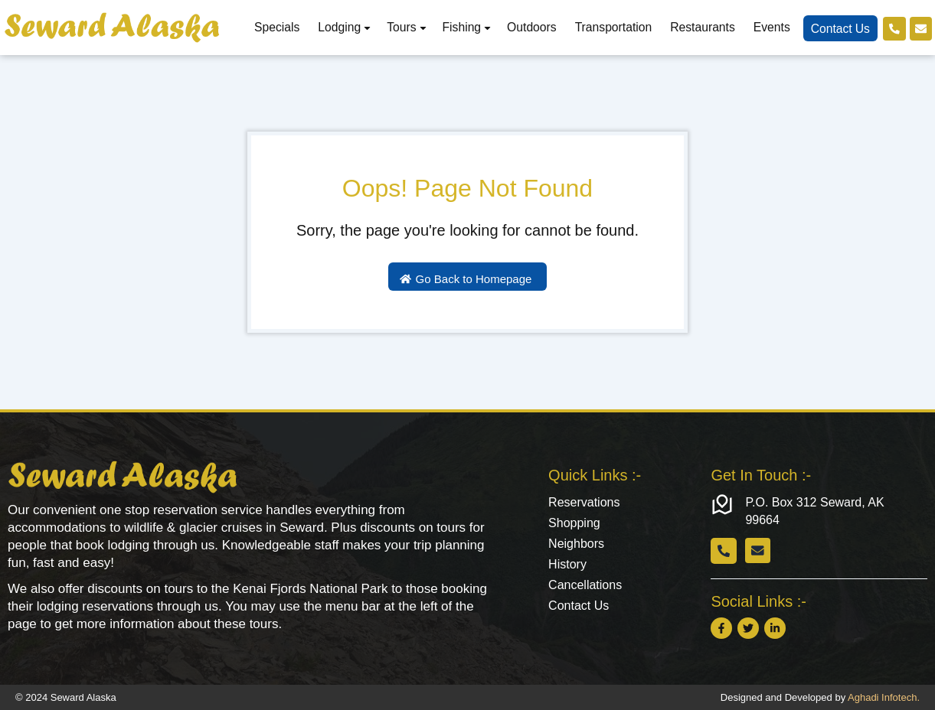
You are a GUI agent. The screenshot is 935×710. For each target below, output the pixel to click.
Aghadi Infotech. (884, 697)
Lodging (342, 27)
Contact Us (838, 28)
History (567, 566)
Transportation (611, 27)
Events (769, 27)
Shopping (574, 523)
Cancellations (585, 587)
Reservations (584, 502)
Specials (274, 27)
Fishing (465, 27)
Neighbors (576, 545)
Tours (404, 27)
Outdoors (529, 27)
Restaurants (700, 27)
